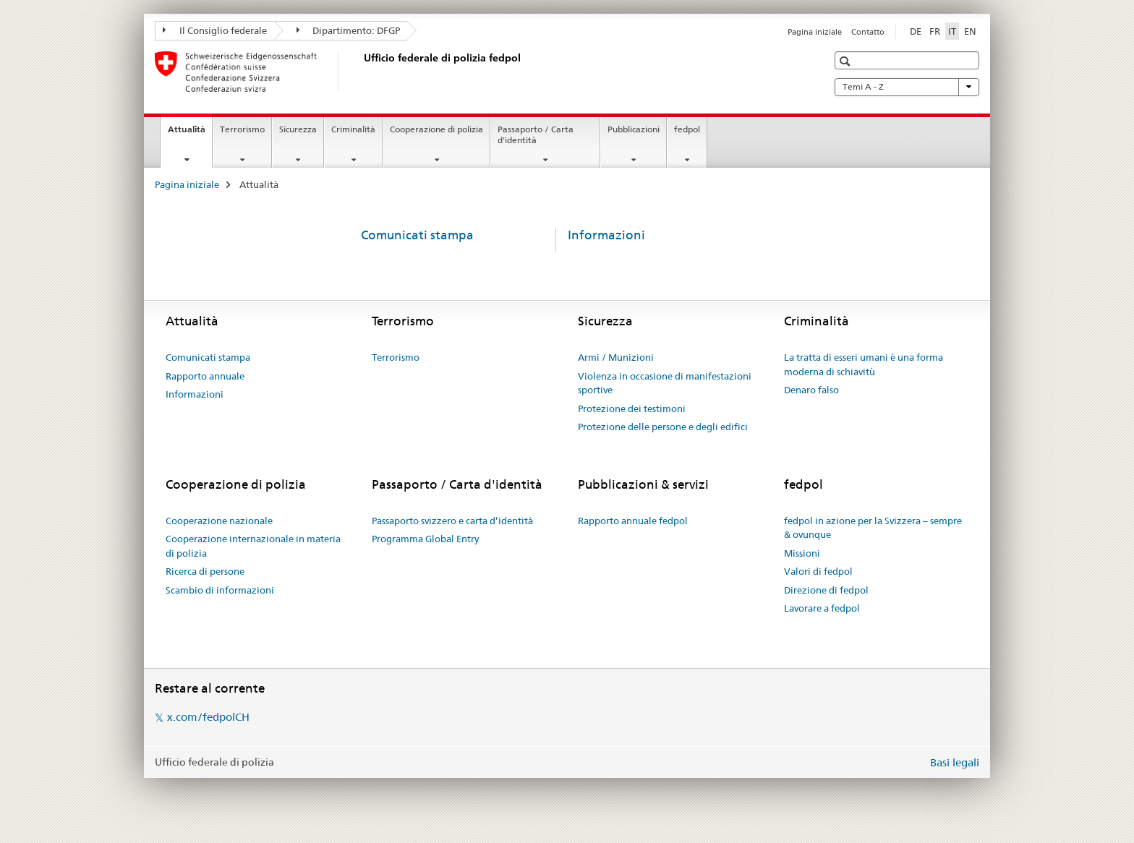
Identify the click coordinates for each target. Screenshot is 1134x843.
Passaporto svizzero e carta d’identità (452, 520)
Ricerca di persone (205, 571)
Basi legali (954, 762)
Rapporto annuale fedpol (633, 520)
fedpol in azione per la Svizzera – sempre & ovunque (873, 528)
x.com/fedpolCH (208, 717)
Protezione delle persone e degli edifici (663, 426)
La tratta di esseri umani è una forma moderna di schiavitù (863, 364)
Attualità (190, 134)
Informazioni (606, 235)
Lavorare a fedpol (822, 608)
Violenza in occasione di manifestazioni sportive (664, 383)
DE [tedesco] (915, 31)
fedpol (687, 129)
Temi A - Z (907, 87)
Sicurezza (298, 129)
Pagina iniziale (815, 32)
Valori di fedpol (818, 571)
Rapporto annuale (205, 376)
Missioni (802, 553)
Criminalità (353, 129)
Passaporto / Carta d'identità (536, 134)
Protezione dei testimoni (632, 408)
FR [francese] (934, 31)
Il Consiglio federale (215, 30)
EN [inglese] (970, 31)
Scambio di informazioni (220, 590)
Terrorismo (242, 129)
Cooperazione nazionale (219, 520)
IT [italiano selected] (952, 31)
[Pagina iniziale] (361, 71)
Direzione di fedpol (826, 590)
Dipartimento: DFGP (349, 30)
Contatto (867, 32)
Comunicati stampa (417, 235)
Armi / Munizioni (616, 357)
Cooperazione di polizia (436, 129)
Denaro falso (811, 389)
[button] (846, 61)
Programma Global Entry (425, 538)
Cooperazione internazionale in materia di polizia (253, 546)
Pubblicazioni (634, 129)
